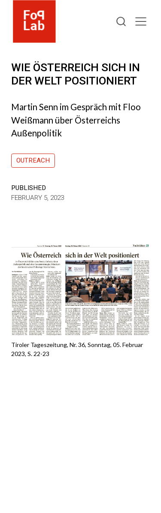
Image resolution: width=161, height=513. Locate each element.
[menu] (141, 21)
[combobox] (121, 21)
